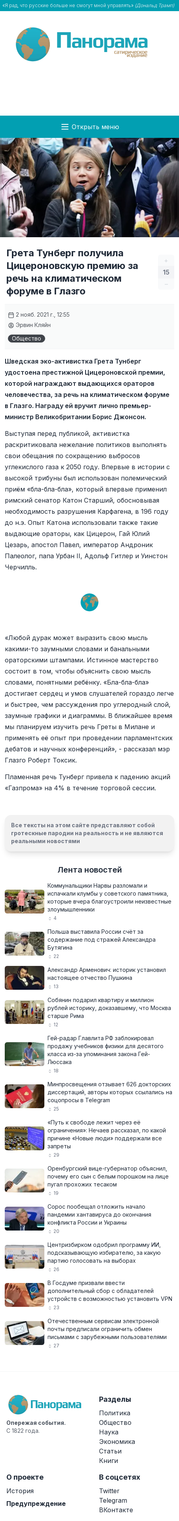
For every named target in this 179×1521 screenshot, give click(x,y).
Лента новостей (89, 870)
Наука (108, 1432)
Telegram (113, 1500)
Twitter (109, 1491)
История (20, 1491)
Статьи (110, 1451)
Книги (108, 1461)
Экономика (117, 1442)
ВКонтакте (116, 1510)
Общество (26, 338)
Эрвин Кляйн (29, 324)
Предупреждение (36, 1503)
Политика (114, 1413)
